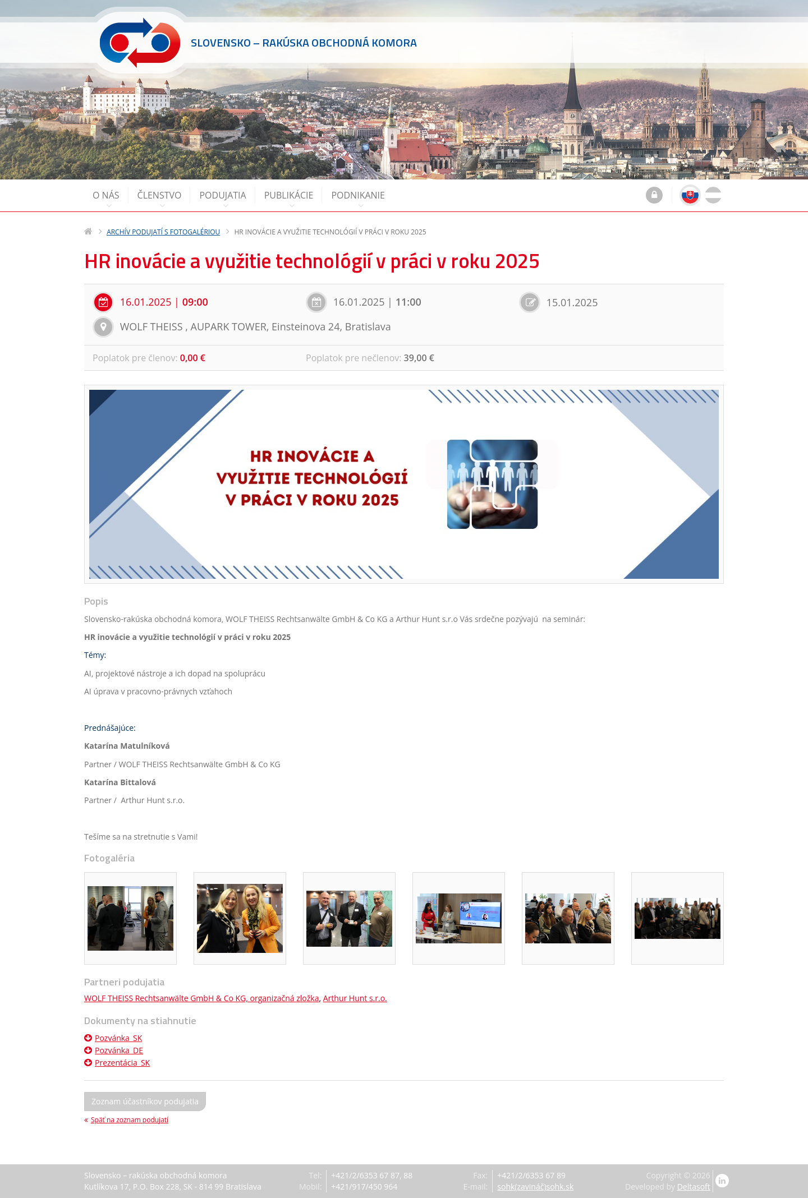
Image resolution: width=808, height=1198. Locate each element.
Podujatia (222, 199)
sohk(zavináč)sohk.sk (535, 1186)
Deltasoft (693, 1186)
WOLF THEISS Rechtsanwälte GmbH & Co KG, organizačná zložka (201, 998)
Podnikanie (358, 199)
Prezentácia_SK (117, 1062)
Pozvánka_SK (113, 1038)
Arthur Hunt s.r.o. (355, 998)
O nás (106, 199)
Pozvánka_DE (113, 1050)
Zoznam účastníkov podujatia (145, 1101)
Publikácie (289, 199)
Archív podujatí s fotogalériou (163, 232)
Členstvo (159, 199)
